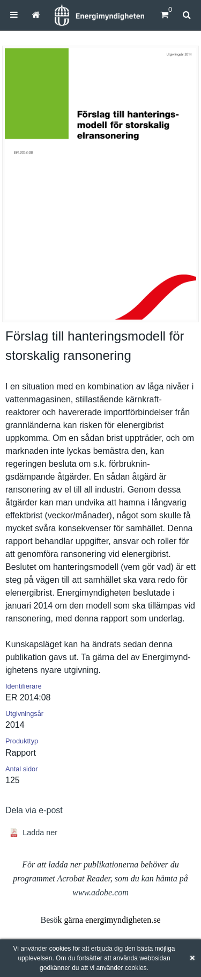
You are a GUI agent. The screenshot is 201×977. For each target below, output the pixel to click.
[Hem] (99, 15)
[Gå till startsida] (36, 14)
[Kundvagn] (164, 14)
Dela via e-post (34, 810)
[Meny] (14, 14)
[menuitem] (14, 14)
